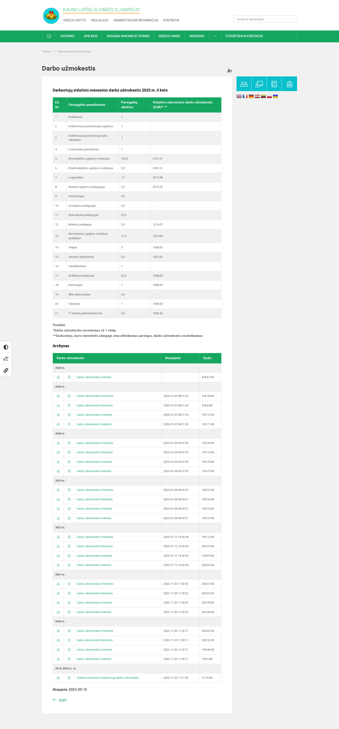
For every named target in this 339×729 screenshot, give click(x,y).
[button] (267, 9)
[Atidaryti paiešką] (292, 19)
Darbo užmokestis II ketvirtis (94, 414)
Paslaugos (100, 20)
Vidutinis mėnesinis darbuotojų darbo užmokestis (108, 677)
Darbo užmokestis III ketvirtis (95, 405)
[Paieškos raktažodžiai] (265, 19)
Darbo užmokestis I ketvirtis (94, 377)
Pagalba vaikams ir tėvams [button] (128, 36)
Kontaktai (171, 20)
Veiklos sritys (74, 20)
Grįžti (63, 700)
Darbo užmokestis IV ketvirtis (95, 396)
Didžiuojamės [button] (169, 36)
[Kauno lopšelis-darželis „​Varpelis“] (54, 14)
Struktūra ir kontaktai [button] (244, 36)
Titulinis (47, 51)
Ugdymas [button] (67, 36)
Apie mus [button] (91, 36)
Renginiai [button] (197, 36)
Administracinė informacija (136, 20)
